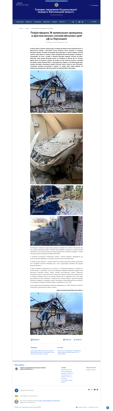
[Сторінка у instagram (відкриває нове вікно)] (82, 22)
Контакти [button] (62, 22)
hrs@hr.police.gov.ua (91, 369)
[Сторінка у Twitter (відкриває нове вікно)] (76, 22)
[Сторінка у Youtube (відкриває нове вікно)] (79, 22)
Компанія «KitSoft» (82, 407)
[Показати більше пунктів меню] (71, 22)
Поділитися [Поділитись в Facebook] (68, 339)
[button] (21, 365)
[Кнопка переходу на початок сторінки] (107, 407)
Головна (21, 28)
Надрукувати (36, 339)
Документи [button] (47, 22)
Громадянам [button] (37, 22)
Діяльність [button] (29, 22)
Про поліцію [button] (20, 22)
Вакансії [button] (55, 22)
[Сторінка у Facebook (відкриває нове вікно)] (73, 22)
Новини (27, 28)
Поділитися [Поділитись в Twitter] (78, 339)
